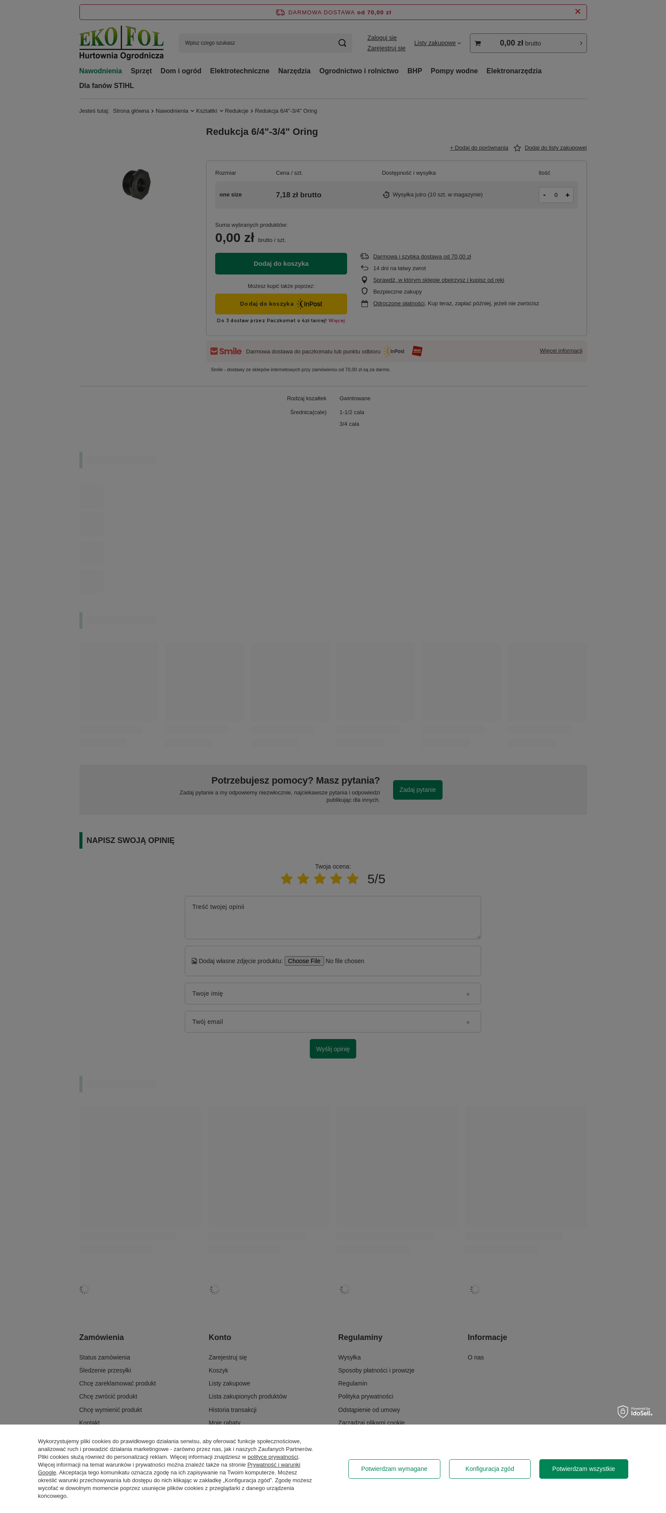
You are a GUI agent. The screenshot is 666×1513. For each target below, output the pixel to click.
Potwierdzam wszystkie (583, 1468)
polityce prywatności (273, 1457)
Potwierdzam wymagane (394, 1468)
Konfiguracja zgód (490, 1468)
